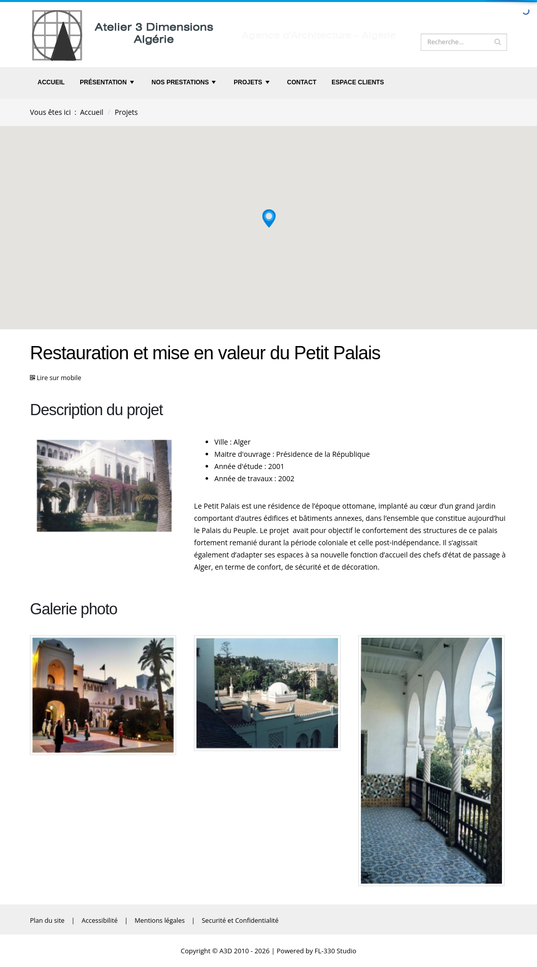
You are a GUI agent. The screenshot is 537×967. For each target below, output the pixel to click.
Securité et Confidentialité (240, 920)
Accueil (51, 82)
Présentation (108, 85)
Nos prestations (185, 85)
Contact (302, 82)
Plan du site (47, 920)
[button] (269, 216)
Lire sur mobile (59, 377)
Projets (252, 85)
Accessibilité (100, 920)
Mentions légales (160, 920)
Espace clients (357, 82)
